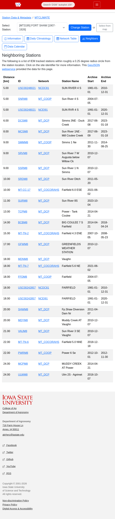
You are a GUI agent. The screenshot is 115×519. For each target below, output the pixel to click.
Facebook (10, 445)
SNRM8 (22, 98)
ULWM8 (23, 374)
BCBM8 (22, 222)
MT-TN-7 (23, 266)
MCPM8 (23, 363)
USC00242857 (27, 287)
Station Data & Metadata (16, 17)
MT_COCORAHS (48, 189)
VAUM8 (22, 331)
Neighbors (90, 38)
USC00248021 (27, 88)
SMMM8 (23, 142)
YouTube (9, 466)
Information (12, 38)
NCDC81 (43, 88)
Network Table (66, 38)
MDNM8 (23, 259)
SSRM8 (22, 168)
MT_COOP (45, 98)
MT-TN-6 (23, 342)
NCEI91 (43, 109)
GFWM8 (23, 244)
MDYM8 (23, 320)
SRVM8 (22, 153)
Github (8, 459)
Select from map (105, 27)
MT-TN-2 (23, 233)
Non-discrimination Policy (16, 500)
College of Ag (9, 408)
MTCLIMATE (42, 17)
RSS (7, 473)
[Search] (58, 4)
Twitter (8, 452)
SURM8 (22, 200)
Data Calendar (14, 46)
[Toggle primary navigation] (97, 4)
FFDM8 (22, 276)
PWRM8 (23, 352)
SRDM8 (22, 179)
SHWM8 (23, 309)
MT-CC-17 (24, 189)
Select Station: (6, 27)
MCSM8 (23, 131)
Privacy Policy (10, 504)
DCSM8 (22, 120)
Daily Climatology (39, 38)
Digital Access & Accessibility (18, 508)
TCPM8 (22, 211)
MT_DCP (43, 120)
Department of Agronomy (16, 412)
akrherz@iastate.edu (13, 434)
